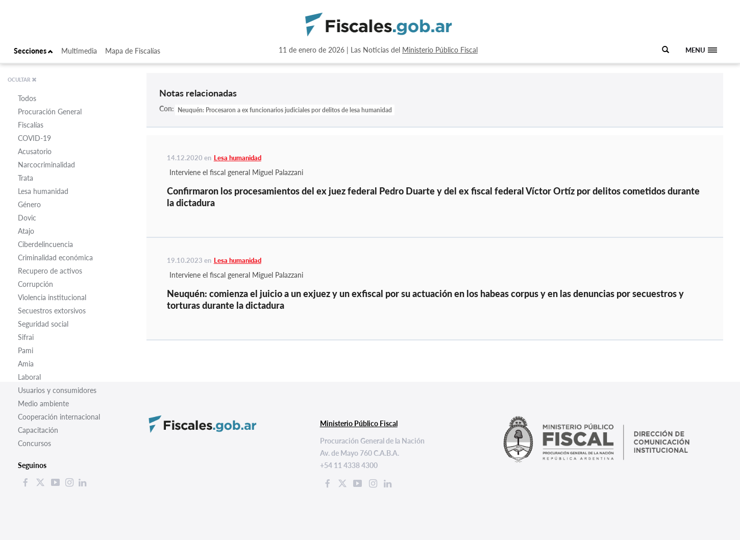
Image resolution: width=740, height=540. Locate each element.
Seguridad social (43, 324)
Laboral (29, 377)
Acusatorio (35, 151)
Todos (27, 98)
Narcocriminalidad (46, 164)
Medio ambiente (43, 403)
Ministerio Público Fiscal (440, 49)
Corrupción (35, 284)
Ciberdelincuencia (45, 244)
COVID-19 (34, 138)
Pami (25, 350)
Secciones (33, 50)
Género (29, 204)
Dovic (27, 217)
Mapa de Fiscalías (132, 50)
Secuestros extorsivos (52, 310)
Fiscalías (30, 124)
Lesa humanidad (43, 191)
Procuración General (50, 111)
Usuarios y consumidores (57, 390)
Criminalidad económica (55, 257)
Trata (25, 178)
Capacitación (38, 430)
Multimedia (79, 50)
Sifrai (26, 337)
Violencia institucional (52, 297)
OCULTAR (22, 80)
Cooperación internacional (59, 416)
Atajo (26, 231)
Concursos (34, 443)
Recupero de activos (50, 270)
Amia (26, 363)
